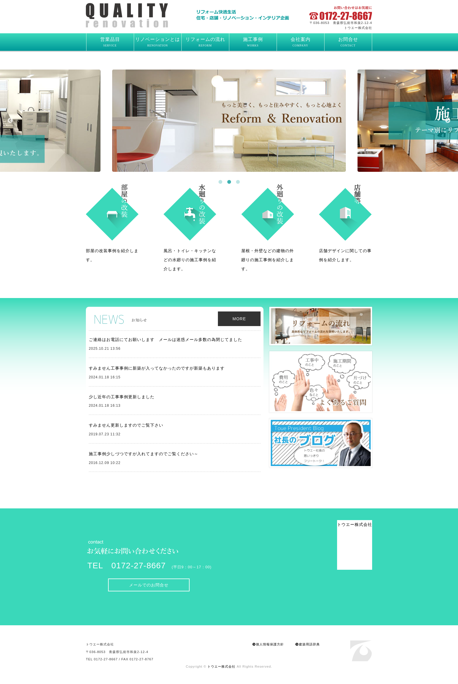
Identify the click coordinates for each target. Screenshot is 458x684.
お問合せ (348, 42)
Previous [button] (10, 121)
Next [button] (448, 121)
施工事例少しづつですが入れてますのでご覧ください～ (143, 453)
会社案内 (300, 42)
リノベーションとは (157, 42)
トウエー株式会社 (137, 15)
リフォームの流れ (205, 42)
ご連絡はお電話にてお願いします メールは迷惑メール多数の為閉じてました (165, 339)
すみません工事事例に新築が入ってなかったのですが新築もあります (157, 368)
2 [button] (229, 182)
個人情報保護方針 (268, 644)
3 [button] (238, 182)
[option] (229, 121)
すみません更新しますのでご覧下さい (126, 425)
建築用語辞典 (308, 644)
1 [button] (220, 182)
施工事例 (253, 42)
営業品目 (110, 42)
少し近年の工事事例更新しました (122, 396)
